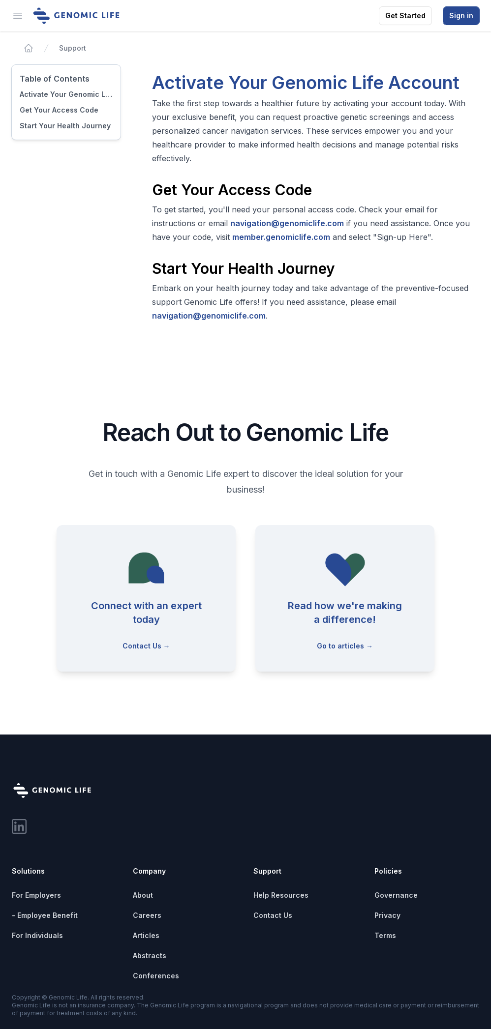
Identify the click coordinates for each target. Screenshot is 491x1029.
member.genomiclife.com (281, 237)
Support (72, 48)
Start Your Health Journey (65, 125)
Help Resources (280, 895)
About (143, 895)
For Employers (36, 895)
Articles (146, 935)
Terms (385, 935)
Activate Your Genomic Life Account (66, 94)
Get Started (405, 15)
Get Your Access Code (59, 110)
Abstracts (149, 955)
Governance (396, 895)
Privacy (387, 915)
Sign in (461, 15)
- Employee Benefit (45, 915)
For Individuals (37, 935)
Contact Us (272, 915)
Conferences (156, 975)
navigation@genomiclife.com (287, 223)
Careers (147, 915)
